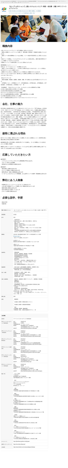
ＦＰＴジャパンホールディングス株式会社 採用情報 (27, 1)
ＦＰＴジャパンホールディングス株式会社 (8, 1)
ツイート (64, 13)
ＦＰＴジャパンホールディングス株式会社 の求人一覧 (47, 1)
